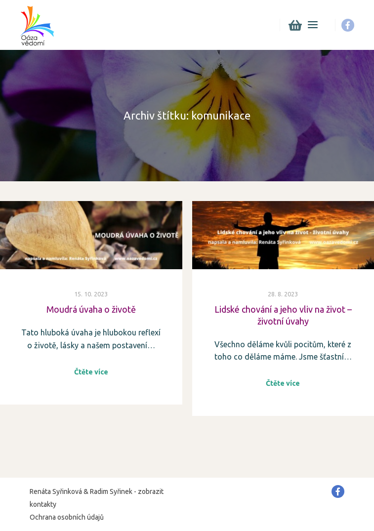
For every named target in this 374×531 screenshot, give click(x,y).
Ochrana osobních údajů (67, 517)
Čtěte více (91, 372)
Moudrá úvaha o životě (91, 309)
